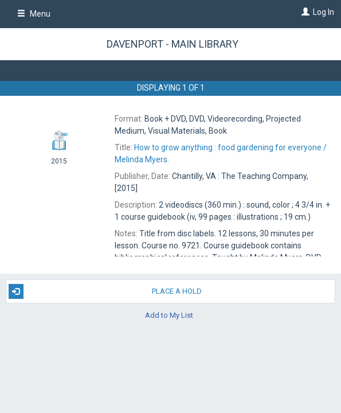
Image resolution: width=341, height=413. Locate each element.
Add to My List (169, 315)
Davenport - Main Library (172, 44)
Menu (33, 13)
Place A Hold (105, 291)
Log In (323, 12)
